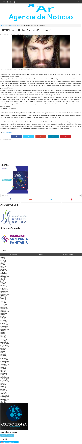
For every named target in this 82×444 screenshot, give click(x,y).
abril (1, 259)
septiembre (3, 276)
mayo (1, 266)
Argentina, (16, 34)
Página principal (5, 25)
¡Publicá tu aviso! (7, 435)
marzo (2, 260)
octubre (2, 275)
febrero (2, 270)
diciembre (3, 289)
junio (1, 257)
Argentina (12, 25)
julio (1, 263)
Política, (21, 34)
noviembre (3, 273)
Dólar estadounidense (8, 442)
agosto (2, 262)
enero (1, 272)
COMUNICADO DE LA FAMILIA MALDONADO (26, 30)
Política (18, 25)
